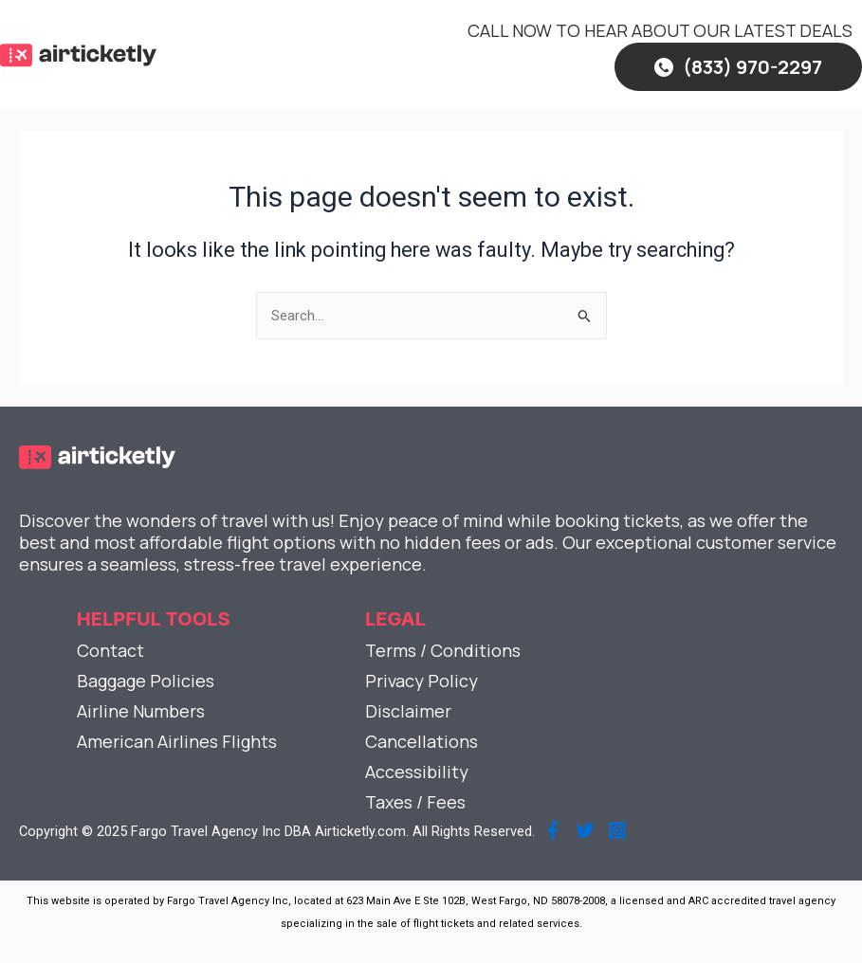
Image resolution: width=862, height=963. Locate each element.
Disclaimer (408, 711)
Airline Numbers (141, 711)
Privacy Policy (421, 680)
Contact (110, 650)
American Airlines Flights (177, 741)
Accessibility (416, 771)
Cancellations (421, 741)
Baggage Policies (145, 680)
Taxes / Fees (415, 801)
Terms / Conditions (443, 650)
